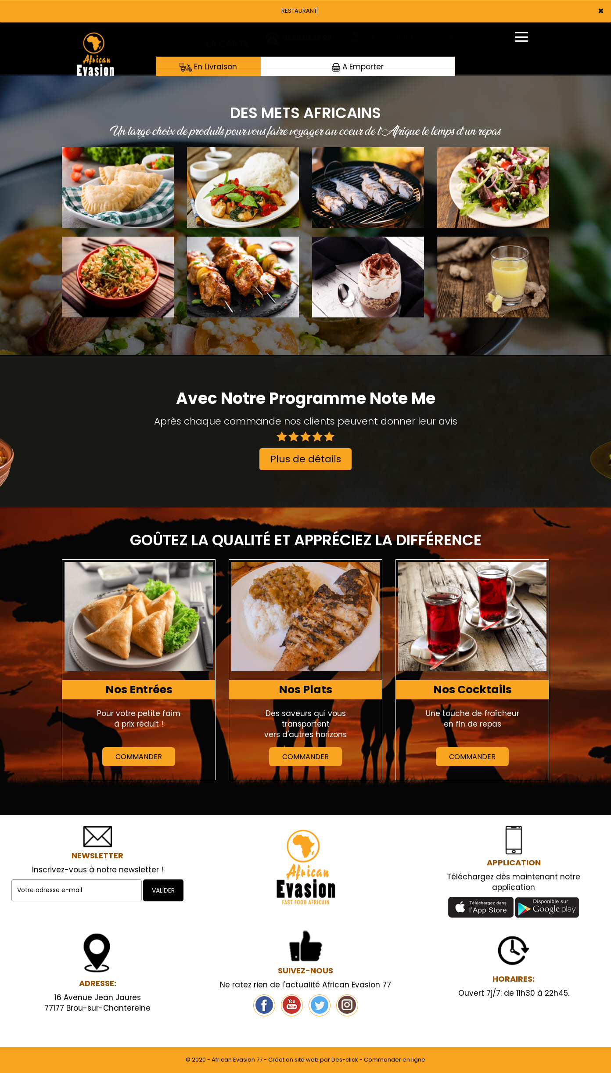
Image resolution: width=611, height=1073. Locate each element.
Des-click (344, 1059)
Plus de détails (305, 459)
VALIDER (163, 890)
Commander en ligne (394, 1059)
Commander (138, 757)
